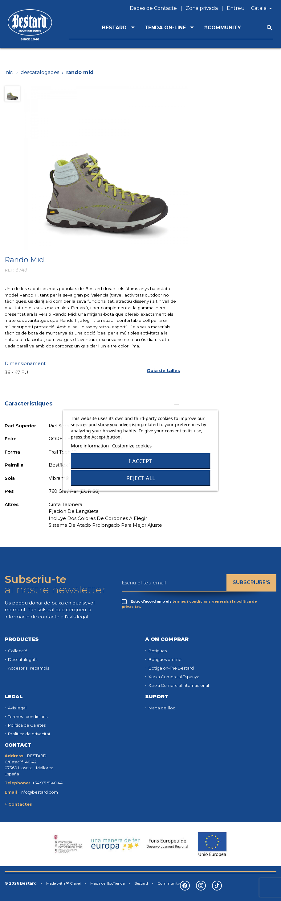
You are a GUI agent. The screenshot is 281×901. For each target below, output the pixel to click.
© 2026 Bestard (21, 883)
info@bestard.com (39, 792)
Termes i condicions (27, 716)
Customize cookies (132, 445)
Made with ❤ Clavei (63, 883)
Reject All (140, 478)
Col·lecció (17, 650)
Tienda (119, 883)
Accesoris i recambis (28, 668)
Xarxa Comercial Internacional (178, 685)
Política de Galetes (26, 725)
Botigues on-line (164, 659)
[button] (163, 370)
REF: (9, 270)
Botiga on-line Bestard (171, 668)
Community (168, 883)
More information (90, 445)
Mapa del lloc (161, 707)
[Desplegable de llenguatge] (262, 8)
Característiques (92, 403)
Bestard (141, 883)
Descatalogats (22, 659)
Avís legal (16, 707)
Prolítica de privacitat (29, 733)
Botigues (157, 650)
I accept (140, 461)
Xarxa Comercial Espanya (173, 676)
